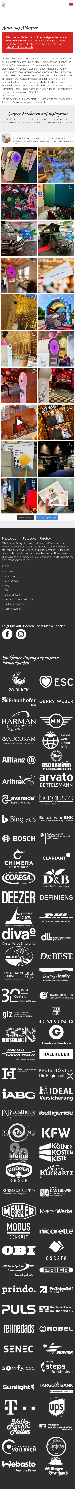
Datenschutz (11, 580)
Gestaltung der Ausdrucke (19, 599)
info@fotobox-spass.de (19, 47)
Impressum (11, 576)
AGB (7, 590)
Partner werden (13, 608)
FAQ (7, 585)
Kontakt (9, 571)
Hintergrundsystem (15, 604)
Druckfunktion (12, 594)
